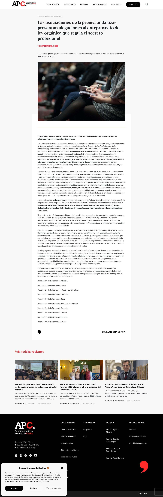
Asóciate (133, 4)
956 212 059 (22, 445)
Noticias (132, 430)
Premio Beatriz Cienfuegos (112, 440)
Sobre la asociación (68, 430)
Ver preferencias (53, 488)
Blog (85, 436)
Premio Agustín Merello (112, 431)
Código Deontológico (69, 450)
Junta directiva (66, 443)
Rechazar (34, 488)
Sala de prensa (100, 4)
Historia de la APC (68, 436)
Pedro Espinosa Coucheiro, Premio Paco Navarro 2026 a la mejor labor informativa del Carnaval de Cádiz (80, 387)
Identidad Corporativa (138, 443)
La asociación (53, 4)
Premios (84, 4)
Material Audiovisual (137, 436)
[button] (62, 468)
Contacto (116, 4)
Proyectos (87, 430)
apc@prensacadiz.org (26, 447)
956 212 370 (34, 445)
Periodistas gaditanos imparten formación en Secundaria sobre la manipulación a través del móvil (35, 387)
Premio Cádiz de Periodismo (113, 450)
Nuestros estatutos (68, 457)
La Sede (63, 464)
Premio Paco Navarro (115, 458)
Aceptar (14, 488)
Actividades (69, 4)
